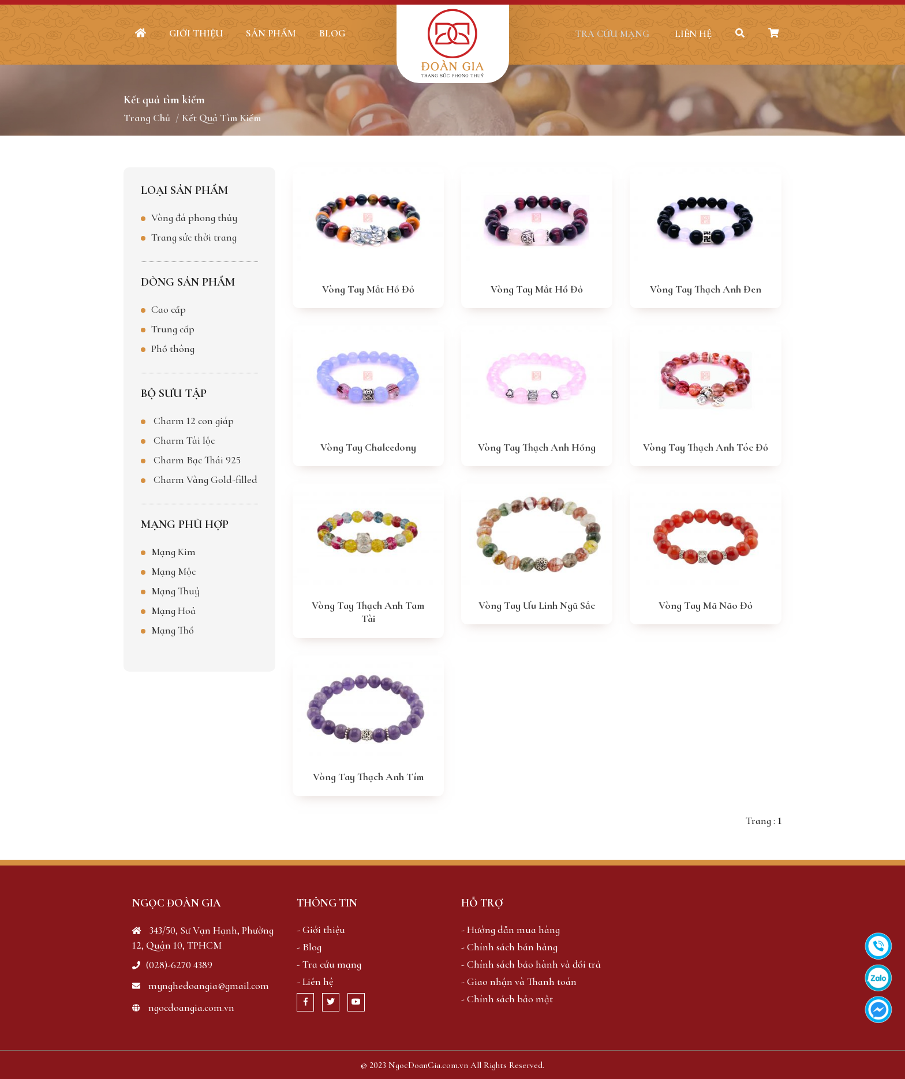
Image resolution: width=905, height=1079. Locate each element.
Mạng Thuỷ (175, 590)
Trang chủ (147, 117)
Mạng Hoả (173, 610)
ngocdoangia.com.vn (183, 1007)
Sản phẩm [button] (271, 33)
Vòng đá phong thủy (194, 217)
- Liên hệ (315, 981)
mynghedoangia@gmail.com (200, 985)
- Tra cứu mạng (329, 963)
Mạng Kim (173, 551)
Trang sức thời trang (194, 236)
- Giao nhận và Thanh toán (519, 981)
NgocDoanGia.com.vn (428, 1064)
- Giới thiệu (321, 929)
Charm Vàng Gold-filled (205, 479)
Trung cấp (173, 328)
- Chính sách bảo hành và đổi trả (531, 963)
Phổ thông (173, 348)
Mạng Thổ (172, 629)
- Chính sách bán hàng (509, 946)
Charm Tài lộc (184, 439)
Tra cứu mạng (606, 34)
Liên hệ (688, 34)
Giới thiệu (196, 33)
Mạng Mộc (173, 570)
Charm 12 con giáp (194, 420)
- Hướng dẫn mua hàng (510, 929)
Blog (332, 33)
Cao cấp (168, 308)
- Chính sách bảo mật (507, 998)
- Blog (309, 946)
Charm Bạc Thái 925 (197, 459)
